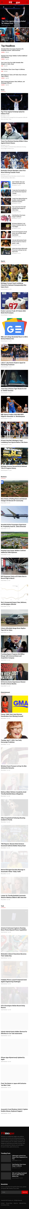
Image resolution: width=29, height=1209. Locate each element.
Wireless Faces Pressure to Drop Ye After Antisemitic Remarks (14, 767)
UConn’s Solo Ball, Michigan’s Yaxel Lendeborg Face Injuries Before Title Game (14, 441)
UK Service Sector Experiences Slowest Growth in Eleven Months (13, 683)
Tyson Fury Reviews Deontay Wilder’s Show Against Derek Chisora (14, 142)
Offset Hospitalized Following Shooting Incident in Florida (13, 819)
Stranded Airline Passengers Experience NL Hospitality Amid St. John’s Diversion (12, 49)
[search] (27, 2)
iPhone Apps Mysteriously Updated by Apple (13, 1058)
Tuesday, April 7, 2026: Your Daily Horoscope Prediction (11, 741)
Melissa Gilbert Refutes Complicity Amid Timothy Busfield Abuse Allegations (13, 793)
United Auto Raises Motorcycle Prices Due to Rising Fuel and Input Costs (19, 250)
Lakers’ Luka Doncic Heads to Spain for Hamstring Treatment (13, 363)
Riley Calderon (3, 718)
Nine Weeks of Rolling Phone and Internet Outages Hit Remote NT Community (14, 499)
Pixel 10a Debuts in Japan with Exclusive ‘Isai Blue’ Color (13, 1084)
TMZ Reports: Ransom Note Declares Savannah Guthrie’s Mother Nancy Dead (13, 845)
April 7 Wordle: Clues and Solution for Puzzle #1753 (18, 182)
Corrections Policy (5, 1205)
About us (16, 1203)
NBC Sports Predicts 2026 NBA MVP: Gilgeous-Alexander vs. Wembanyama (13, 415)
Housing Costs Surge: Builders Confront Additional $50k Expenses (13, 551)
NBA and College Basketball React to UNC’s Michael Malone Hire (14, 338)
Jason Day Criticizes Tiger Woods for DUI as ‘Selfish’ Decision (13, 389)
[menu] (2, 2)
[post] (14, 16)
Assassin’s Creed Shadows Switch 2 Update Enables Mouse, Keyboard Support (14, 1110)
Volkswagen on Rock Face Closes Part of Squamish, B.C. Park (20, 1157)
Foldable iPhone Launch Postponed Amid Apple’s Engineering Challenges (14, 980)
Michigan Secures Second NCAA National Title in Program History (14, 467)
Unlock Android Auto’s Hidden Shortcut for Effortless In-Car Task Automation (14, 1032)
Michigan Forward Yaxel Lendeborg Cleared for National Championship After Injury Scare (13, 285)
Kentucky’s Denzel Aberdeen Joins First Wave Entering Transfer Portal (13, 171)
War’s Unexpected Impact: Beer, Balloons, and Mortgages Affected (14, 603)
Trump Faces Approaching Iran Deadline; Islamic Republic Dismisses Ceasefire (19, 200)
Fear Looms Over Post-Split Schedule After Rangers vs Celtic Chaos (12, 63)
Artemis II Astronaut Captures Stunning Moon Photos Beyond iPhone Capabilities (14, 929)
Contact (3, 1203)
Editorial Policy (22, 1203)
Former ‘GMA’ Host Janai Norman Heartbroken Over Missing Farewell (12, 715)
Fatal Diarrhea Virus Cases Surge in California (13, 69)
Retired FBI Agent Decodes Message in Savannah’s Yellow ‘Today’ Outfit (13, 870)
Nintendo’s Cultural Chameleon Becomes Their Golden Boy (13, 955)
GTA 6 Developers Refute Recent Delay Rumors (13, 1006)
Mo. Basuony (4, 25)
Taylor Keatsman (4, 932)
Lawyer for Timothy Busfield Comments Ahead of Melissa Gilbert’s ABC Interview (13, 896)
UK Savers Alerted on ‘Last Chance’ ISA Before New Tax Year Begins (19, 225)
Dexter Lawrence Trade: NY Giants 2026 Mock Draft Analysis (13, 312)
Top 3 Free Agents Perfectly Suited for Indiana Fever (13, 112)
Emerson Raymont (4, 289)
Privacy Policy (9, 1203)
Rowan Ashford (3, 502)
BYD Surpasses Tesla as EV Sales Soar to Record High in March (13, 577)
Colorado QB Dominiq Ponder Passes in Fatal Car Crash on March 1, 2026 (19, 242)
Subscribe (25, 1192)
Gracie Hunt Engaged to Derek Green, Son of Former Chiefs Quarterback (19, 233)
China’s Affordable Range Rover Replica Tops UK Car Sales (13, 629)
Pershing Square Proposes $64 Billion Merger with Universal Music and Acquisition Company (13, 656)
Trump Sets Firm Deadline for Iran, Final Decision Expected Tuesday (19, 192)
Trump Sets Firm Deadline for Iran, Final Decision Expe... (6, 39)
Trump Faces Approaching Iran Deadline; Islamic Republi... (20, 38)
